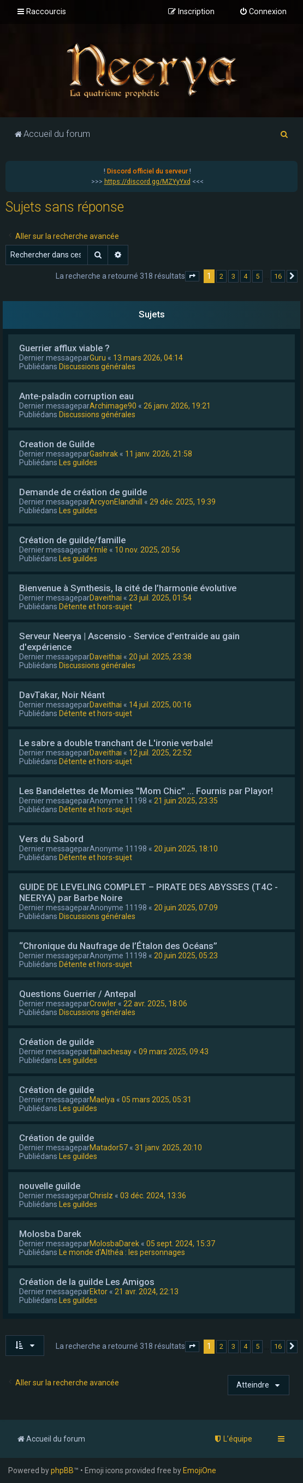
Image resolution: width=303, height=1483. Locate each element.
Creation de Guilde (56, 444)
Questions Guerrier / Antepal (77, 993)
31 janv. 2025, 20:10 (168, 1147)
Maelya (102, 1099)
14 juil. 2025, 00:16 (160, 704)
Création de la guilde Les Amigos (87, 1281)
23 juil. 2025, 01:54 (160, 597)
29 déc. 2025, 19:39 (183, 501)
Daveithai (106, 597)
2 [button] (221, 276)
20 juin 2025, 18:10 (186, 848)
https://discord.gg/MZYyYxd (147, 181)
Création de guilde (56, 1041)
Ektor (99, 1291)
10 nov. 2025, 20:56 (147, 549)
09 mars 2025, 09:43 (174, 1051)
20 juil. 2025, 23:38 (160, 656)
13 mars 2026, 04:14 (148, 357)
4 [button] (245, 276)
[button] (192, 276)
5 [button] (257, 276)
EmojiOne (199, 1470)
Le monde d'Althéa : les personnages (122, 1252)
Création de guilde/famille (72, 540)
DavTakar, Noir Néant (62, 694)
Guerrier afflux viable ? (64, 348)
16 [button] (278, 276)
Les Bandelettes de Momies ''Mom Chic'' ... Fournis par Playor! (146, 790)
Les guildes (78, 462)
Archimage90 (113, 405)
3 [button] (233, 276)
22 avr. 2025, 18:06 (155, 1003)
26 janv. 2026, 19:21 (177, 405)
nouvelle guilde (49, 1185)
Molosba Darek (50, 1233)
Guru (98, 357)
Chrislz (101, 1195)
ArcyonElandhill (116, 501)
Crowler (103, 1003)
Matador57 (109, 1147)
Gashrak (104, 453)
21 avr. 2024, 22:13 (147, 1291)
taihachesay (111, 1051)
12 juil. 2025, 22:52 (160, 752)
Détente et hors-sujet (95, 606)
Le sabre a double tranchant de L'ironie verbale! (116, 742)
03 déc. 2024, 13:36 (153, 1195)
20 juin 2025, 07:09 (186, 907)
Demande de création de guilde (83, 492)
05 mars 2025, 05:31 (157, 1099)
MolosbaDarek (114, 1243)
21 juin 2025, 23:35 (186, 800)
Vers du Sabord (51, 838)
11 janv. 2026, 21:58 (158, 453)
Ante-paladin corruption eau (76, 396)
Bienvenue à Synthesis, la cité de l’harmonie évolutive (127, 588)
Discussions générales (97, 366)
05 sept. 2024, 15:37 (180, 1243)
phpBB (62, 1470)
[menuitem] (263, 12)
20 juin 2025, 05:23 (186, 955)
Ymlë (99, 549)
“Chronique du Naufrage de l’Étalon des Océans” (118, 945)
